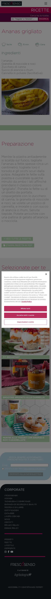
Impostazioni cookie (25, 322)
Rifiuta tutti (25, 308)
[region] (25, 299)
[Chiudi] (46, 274)
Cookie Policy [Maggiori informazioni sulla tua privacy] (26, 301)
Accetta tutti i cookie (25, 315)
